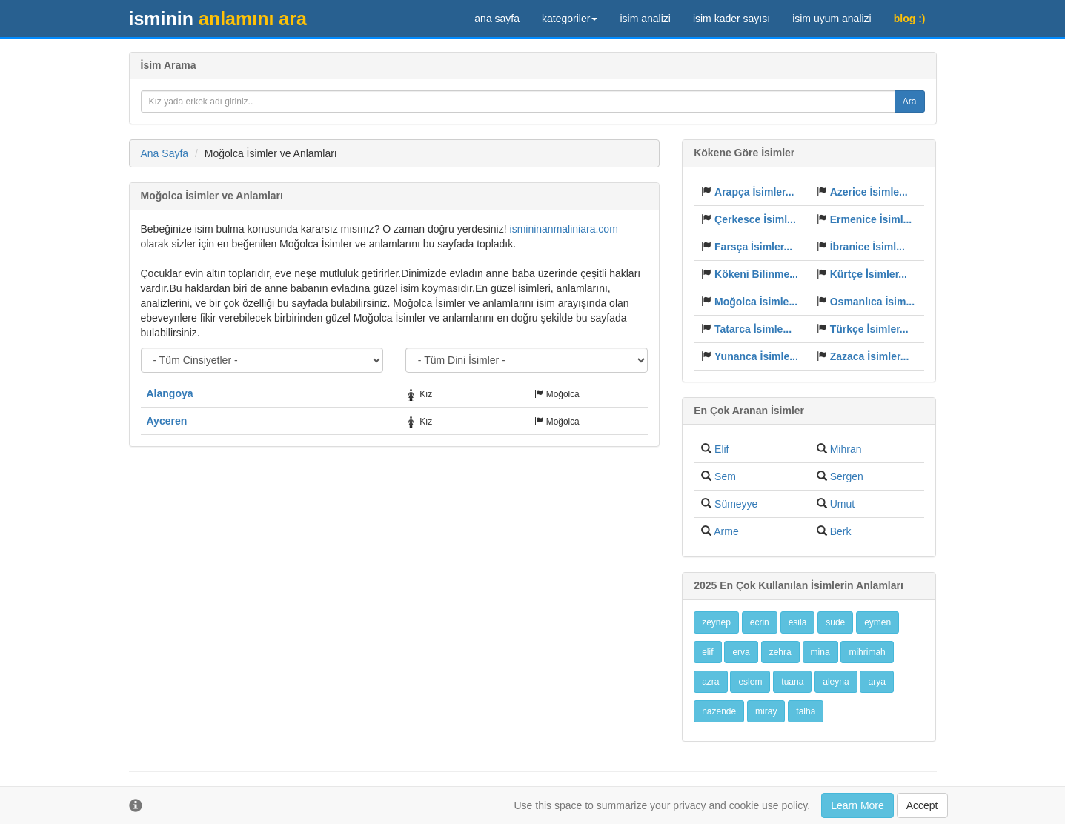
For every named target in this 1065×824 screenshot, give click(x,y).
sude (835, 622)
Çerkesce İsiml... (755, 219)
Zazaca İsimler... (869, 356)
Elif (721, 449)
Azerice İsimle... (869, 192)
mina (820, 652)
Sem (725, 476)
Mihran (846, 449)
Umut (842, 504)
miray (766, 711)
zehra (780, 652)
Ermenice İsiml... (871, 219)
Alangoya (170, 393)
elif (707, 652)
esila (798, 622)
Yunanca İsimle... (756, 356)
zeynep (716, 622)
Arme (726, 531)
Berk (841, 531)
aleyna (836, 682)
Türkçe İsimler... (869, 329)
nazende (719, 711)
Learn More (857, 805)
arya (876, 682)
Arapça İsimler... (754, 192)
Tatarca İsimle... (753, 329)
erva (740, 652)
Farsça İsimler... (753, 247)
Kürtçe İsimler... (868, 274)
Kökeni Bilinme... (756, 274)
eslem (750, 682)
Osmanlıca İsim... (872, 302)
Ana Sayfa (165, 153)
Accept (922, 805)
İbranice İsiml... (867, 247)
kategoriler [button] (569, 18)
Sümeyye (735, 504)
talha (805, 711)
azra (710, 682)
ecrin (759, 622)
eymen (877, 622)
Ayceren (167, 421)
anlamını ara (218, 18)
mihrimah (867, 652)
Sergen (846, 476)
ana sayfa (497, 18)
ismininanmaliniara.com (564, 229)
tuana (792, 682)
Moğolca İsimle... (755, 302)
